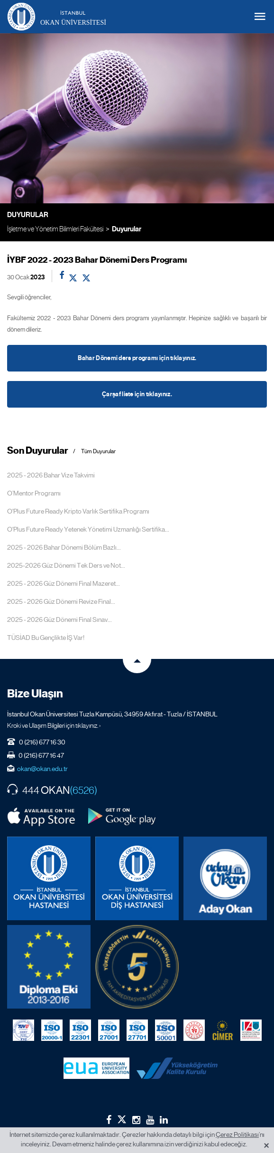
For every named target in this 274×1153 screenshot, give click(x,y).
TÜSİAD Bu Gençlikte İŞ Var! (45, 637)
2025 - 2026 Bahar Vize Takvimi (51, 475)
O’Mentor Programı (34, 493)
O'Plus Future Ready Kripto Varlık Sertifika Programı (78, 511)
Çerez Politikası (237, 1134)
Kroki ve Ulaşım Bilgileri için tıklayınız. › (54, 725)
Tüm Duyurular (98, 451)
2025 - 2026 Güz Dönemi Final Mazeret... (63, 583)
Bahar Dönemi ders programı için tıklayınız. (137, 358)
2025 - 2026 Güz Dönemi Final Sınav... (59, 619)
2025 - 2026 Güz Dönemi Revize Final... (61, 601)
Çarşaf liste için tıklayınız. (137, 394)
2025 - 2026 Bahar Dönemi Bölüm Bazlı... (64, 547)
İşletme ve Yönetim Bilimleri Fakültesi (55, 229)
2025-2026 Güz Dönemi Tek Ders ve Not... (66, 565)
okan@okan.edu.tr (42, 768)
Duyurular (126, 229)
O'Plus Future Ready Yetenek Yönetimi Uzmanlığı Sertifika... (88, 529)
